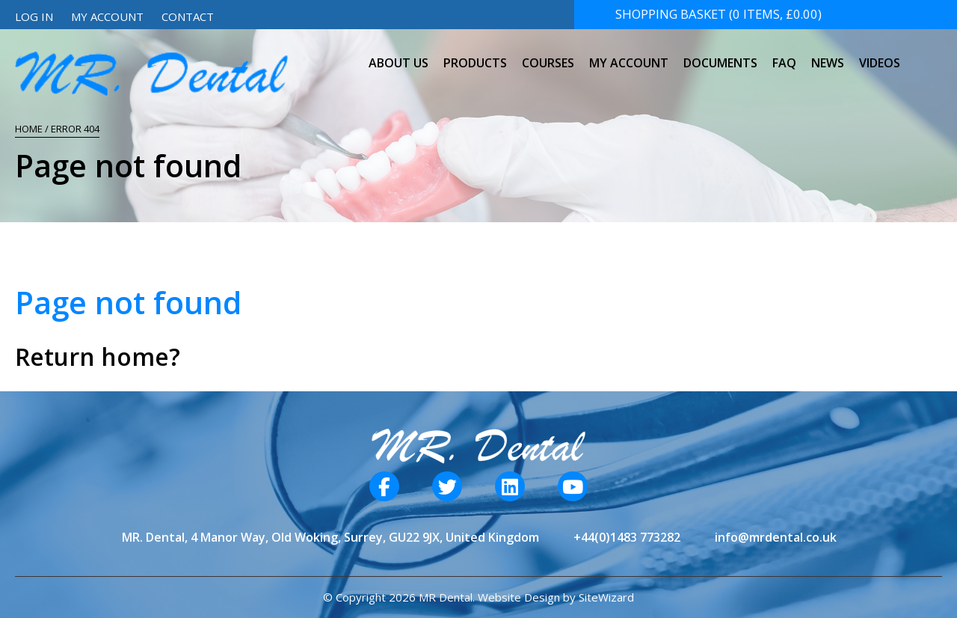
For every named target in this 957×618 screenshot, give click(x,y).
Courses (548, 55)
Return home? (97, 356)
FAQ (784, 55)
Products (475, 55)
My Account (107, 16)
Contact (187, 16)
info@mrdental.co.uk (776, 537)
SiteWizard (606, 597)
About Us (398, 55)
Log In (34, 16)
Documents (720, 55)
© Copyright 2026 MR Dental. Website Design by (451, 597)
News (827, 55)
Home (29, 128)
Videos (879, 55)
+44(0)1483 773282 (626, 537)
